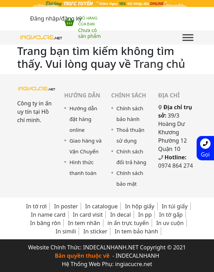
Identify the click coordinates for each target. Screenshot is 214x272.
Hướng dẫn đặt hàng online (83, 119)
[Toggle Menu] (187, 37)
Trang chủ (159, 63)
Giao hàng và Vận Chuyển (86, 146)
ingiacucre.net (133, 264)
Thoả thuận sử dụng (131, 135)
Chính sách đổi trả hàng (131, 157)
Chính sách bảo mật (130, 178)
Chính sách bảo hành (130, 113)
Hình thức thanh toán (83, 167)
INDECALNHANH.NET (110, 247)
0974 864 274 (175, 165)
